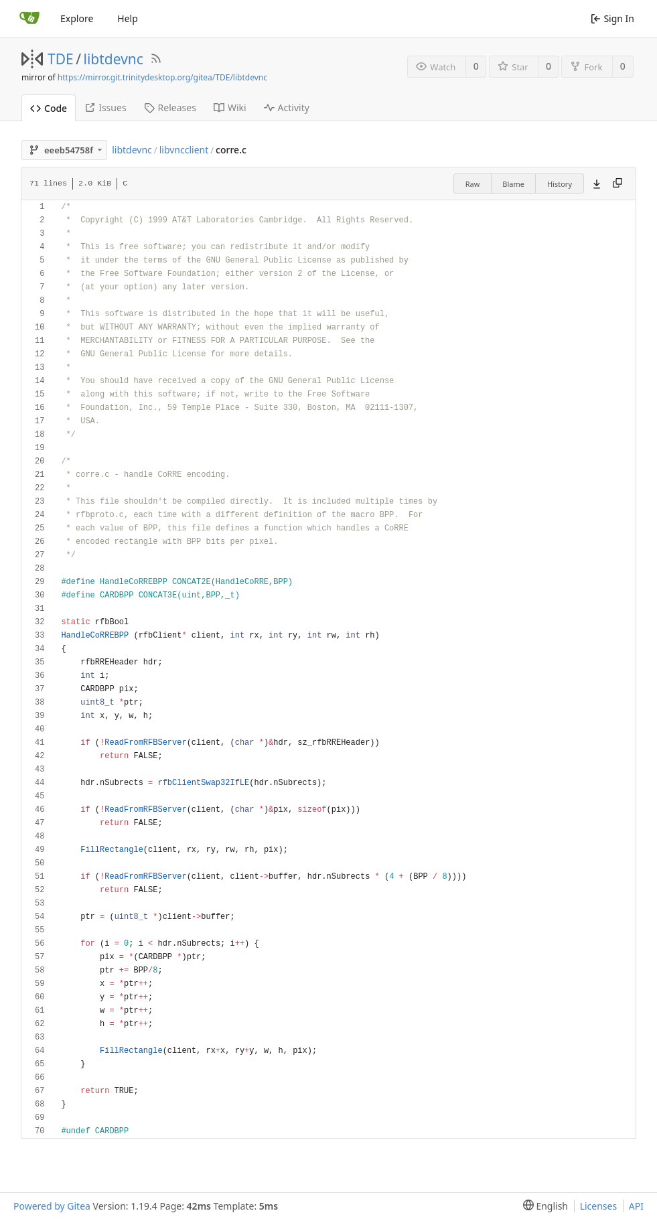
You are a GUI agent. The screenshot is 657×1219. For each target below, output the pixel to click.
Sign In (612, 18)
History (559, 184)
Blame (513, 184)
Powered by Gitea (51, 1206)
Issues (105, 107)
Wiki (230, 107)
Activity (286, 107)
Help (127, 18)
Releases (170, 107)
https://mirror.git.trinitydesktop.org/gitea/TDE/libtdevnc (162, 77)
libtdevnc (113, 59)
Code (48, 108)
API (636, 1206)
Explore (76, 18)
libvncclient (184, 149)
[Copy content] (617, 183)
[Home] (29, 18)
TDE (61, 59)
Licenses (598, 1206)
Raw (472, 184)
